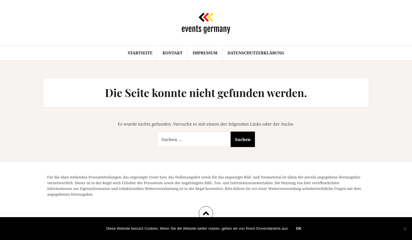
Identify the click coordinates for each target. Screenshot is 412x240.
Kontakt (173, 52)
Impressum (205, 52)
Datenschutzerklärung (255, 52)
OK (299, 228)
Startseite (140, 52)
